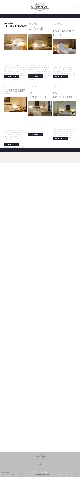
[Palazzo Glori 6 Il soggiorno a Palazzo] (40, 7)
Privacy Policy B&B (15, 474)
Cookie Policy (5, 472)
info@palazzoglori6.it (42, 474)
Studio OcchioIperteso (70, 474)
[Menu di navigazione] (75, 7)
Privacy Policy (5, 474)
